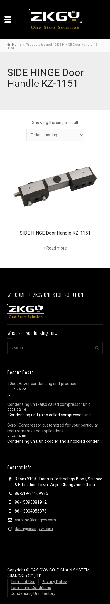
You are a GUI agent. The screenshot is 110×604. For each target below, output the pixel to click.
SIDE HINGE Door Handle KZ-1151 (55, 233)
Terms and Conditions (31, 587)
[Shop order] (55, 135)
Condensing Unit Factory (33, 593)
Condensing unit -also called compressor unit (48, 404)
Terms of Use (23, 581)
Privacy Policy (54, 581)
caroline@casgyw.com (35, 520)
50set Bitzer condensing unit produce (41, 383)
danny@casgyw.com (34, 528)
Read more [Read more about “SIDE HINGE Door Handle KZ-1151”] (56, 248)
